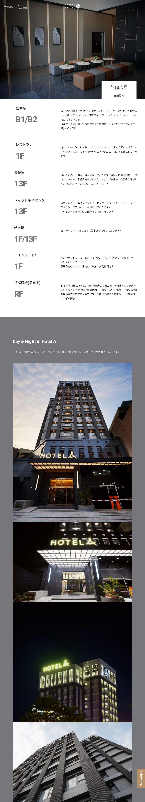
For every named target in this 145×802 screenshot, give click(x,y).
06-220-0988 (21, 7)
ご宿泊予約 (141, 778)
